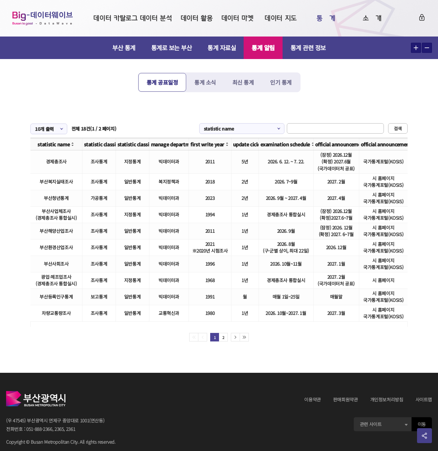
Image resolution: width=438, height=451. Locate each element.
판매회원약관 (345, 399)
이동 (422, 424)
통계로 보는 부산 (171, 47)
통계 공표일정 (162, 82)
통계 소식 (205, 82)
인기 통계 (281, 82)
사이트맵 (423, 399)
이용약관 (312, 399)
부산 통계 (123, 47)
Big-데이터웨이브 (42, 18)
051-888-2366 (39, 429)
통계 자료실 (221, 47)
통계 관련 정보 (308, 47)
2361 (70, 429)
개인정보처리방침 (386, 399)
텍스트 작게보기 (427, 48)
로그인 (422, 17)
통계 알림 (263, 47)
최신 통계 (243, 82)
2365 (59, 429)
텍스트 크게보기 (416, 48)
